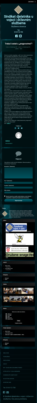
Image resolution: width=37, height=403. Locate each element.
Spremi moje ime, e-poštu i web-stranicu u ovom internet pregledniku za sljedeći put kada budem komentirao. (18, 248)
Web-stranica (7, 241)
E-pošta (9, 236)
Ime (8, 231)
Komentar (9, 217)
